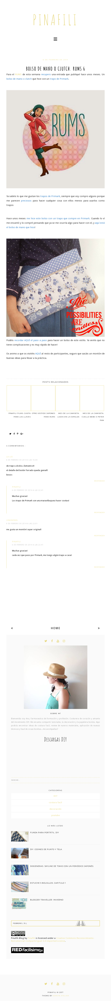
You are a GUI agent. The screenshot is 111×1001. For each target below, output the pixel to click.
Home (55, 628)
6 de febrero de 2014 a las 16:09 (22, 460)
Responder (99, 481)
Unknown (12, 520)
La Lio (9, 457)
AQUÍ (27, 340)
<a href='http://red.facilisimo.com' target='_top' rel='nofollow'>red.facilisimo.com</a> (27, 950)
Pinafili (31, 938)
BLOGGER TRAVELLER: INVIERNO (46, 900)
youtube (55, 815)
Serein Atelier (61, 996)
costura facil (55, 802)
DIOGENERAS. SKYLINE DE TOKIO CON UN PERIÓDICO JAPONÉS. (62, 866)
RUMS (18, 74)
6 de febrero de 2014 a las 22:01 (22, 523)
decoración (55, 809)
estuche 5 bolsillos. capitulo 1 (48, 883)
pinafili (55, 20)
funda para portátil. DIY (44, 832)
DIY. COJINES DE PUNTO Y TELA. (46, 849)
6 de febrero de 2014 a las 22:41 (27, 490)
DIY (55, 796)
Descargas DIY (55, 739)
